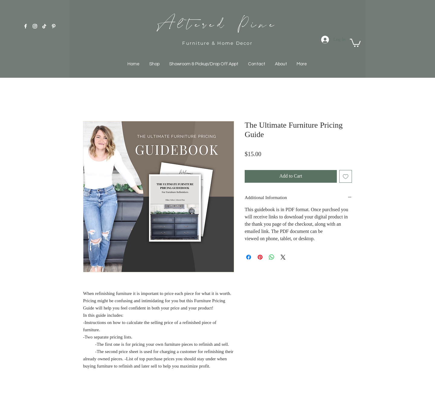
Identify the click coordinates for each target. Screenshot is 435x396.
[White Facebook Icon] (25, 26)
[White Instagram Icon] (35, 26)
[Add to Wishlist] (345, 176)
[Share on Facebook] (248, 257)
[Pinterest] (53, 26)
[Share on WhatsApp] (271, 257)
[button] (355, 42)
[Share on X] (283, 257)
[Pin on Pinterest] (260, 257)
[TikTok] (44, 26)
